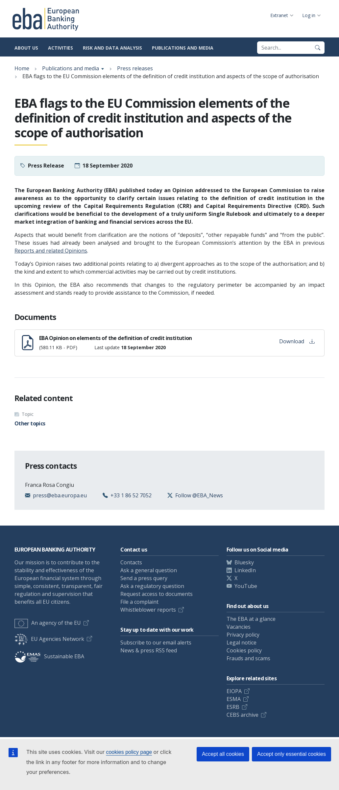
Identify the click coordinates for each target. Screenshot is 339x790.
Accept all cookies (223, 754)
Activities (60, 48)
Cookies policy (244, 650)
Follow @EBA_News (199, 495)
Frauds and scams (248, 658)
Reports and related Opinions (50, 250)
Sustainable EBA (49, 656)
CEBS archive (242, 714)
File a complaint (139, 601)
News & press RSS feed (148, 650)
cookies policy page (129, 752)
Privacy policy (243, 634)
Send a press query (143, 578)
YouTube (245, 586)
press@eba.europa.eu (60, 495)
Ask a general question (148, 570)
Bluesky (244, 562)
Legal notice (241, 642)
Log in (308, 15)
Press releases (135, 68)
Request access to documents (156, 594)
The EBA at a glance (251, 618)
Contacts (131, 562)
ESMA (234, 699)
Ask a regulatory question (152, 586)
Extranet (279, 15)
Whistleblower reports (148, 609)
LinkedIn (245, 570)
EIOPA (234, 691)
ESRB (233, 707)
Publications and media (182, 48)
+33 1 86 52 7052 (131, 495)
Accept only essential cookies (291, 754)
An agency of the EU (47, 622)
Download (297, 341)
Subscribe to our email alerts (155, 642)
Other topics (29, 423)
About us (26, 48)
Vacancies (239, 626)
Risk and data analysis (112, 48)
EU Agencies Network (49, 639)
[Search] (318, 47)
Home (21, 68)
